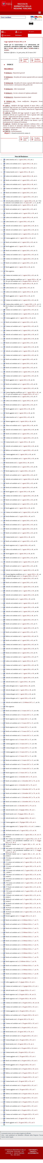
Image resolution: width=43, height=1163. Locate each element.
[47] (2, 355)
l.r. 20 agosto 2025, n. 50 (27, 398)
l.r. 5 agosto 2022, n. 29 (25, 834)
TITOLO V (9, 97)
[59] (2, 404)
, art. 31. (37, 805)
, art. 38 (37, 848)
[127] (2, 685)
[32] (2, 291)
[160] (2, 818)
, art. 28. (37, 793)
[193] (2, 957)
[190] (2, 944)
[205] (2, 1006)
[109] (2, 611)
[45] (2, 346)
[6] (1, 184)
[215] (2, 1048)
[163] (2, 830)
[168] (2, 852)
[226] (2, 1093)
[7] (1, 188)
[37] (2, 313)
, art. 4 (34, 826)
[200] (2, 986)
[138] (2, 727)
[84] (2, 508)
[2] (1, 167)
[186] (2, 928)
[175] (2, 882)
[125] (2, 677)
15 (35, 206)
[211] (2, 1031)
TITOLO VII (11, 105)
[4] (1, 176)
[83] (2, 503)
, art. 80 (36, 977)
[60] (2, 408)
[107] (2, 603)
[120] (2, 656)
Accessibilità (33, 1157)
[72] (2, 458)
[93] (2, 545)
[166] (2, 842)
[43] (2, 338)
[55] (2, 388)
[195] (2, 965)
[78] (2, 483)
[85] (2, 512)
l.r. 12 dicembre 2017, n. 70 (24, 780)
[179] (2, 899)
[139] (2, 731)
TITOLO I (9, 76)
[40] (2, 326)
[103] (2, 586)
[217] (2, 1056)
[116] (2, 640)
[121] (2, 661)
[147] (2, 764)
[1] (1, 163)
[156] (2, 801)
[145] (2, 756)
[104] (2, 590)
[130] (2, 698)
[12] (2, 209)
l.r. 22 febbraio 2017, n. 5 (28, 706)
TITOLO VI (9, 101)
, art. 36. (34, 834)
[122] (2, 665)
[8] (1, 192)
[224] (2, 1085)
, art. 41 (38, 899)
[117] (2, 644)
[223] (2, 1081)
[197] (2, 973)
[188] (2, 936)
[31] (2, 287)
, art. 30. (37, 801)
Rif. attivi (18, 35)
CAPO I (7, 109)
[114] (2, 632)
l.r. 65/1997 (20, 52)
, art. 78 (36, 961)
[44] (2, 342)
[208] (2, 1019)
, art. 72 (36, 928)
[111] (2, 619)
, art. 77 (36, 952)
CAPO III (8, 122)
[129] (2, 694)
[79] (2, 487)
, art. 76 (36, 948)
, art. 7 (36, 580)
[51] (2, 371)
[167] (2, 848)
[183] (2, 915)
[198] (2, 977)
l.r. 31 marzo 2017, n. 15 (31, 310)
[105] (2, 594)
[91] (2, 537)
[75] (2, 470)
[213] (2, 1039)
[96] (2, 557)
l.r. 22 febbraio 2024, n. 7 (27, 924)
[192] (2, 953)
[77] (2, 479)
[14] (2, 217)
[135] (2, 714)
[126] (2, 681)
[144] (2, 751)
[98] (2, 565)
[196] (2, 969)
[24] (2, 258)
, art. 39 (37, 857)
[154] (2, 793)
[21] (2, 246)
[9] (1, 196)
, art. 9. (35, 1114)
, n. (33, 206)
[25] (2, 262)
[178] (2, 895)
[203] (2, 998)
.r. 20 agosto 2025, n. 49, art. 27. (30, 285)
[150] (2, 776)
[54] (2, 384)
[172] (2, 870)
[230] (2, 1110)
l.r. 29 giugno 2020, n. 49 (24, 813)
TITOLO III (9, 86)
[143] (2, 747)
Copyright (33, 1153)
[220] (2, 1068)
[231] (2, 1114)
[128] (2, 689)
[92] (2, 541)
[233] (2, 1122)
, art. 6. (36, 1072)
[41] (2, 330)
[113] (2, 627)
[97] (2, 561)
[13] (2, 213)
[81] (2, 495)
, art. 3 (33, 822)
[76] (2, 475)
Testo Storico (5, 39)
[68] (2, 441)
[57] (2, 396)
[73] (2, 462)
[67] (2, 437)
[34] (2, 300)
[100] (2, 574)
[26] (2, 267)
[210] (2, 1027)
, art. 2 (32, 817)
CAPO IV (7, 127)
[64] (2, 425)
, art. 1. (36, 981)
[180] (2, 903)
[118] (2, 648)
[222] (2, 1077)
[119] (2, 652)
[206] (2, 1010)
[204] (2, 1002)
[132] (2, 706)
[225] (2, 1089)
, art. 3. (37, 398)
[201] (2, 990)
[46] (2, 351)
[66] (2, 433)
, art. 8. (36, 1097)
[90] (2, 532)
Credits (33, 1155)
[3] (1, 171)
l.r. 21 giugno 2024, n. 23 (26, 981)
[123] (2, 669)
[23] (2, 254)
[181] (2, 907)
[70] (2, 450)
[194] (2, 961)
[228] (2, 1101)
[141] (2, 739)
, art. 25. (34, 780)
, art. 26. (37, 784)
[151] (2, 780)
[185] (2, 924)
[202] (2, 994)
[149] (2, 772)
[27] (2, 271)
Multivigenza (18, 39)
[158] (2, 809)
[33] (2, 295)
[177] (2, 891)
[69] (2, 446)
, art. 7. (36, 1076)
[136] (2, 718)
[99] (2, 570)
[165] (2, 838)
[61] (2, 413)
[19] (2, 238)
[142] (2, 743)
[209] (2, 1023)
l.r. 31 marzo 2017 (27, 206)
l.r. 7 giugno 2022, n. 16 (23, 830)
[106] (2, 599)
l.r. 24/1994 (10, 52)
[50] (2, 367)
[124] (2, 673)
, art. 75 (36, 944)
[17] (2, 229)
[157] (2, 805)
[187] (2, 932)
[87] (2, 520)
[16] (2, 225)
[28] (2, 275)
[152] (2, 785)
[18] (2, 233)
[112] (2, 623)
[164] (2, 834)
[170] (2, 862)
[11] (2, 205)
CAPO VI (7, 135)
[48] (2, 359)
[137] (2, 723)
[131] (2, 702)
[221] (2, 1072)
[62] (2, 417)
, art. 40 (39, 874)
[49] (2, 363)
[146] (2, 760)
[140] (2, 735)
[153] (2, 789)
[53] (2, 379)
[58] (2, 400)
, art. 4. (14, 846)
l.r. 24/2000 (30, 52)
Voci (3, 35)
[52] (2, 375)
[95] (2, 553)
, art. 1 (33, 813)
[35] (2, 304)
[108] (2, 607)
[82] (2, 499)
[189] (2, 940)
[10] (2, 200)
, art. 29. (37, 797)
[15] (2, 221)
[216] (2, 1052)
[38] (2, 317)
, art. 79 (36, 973)
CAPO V (7, 133)
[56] (2, 392)
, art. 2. (33, 994)
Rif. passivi (31, 35)
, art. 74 (36, 940)
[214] (2, 1044)
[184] (2, 920)
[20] (2, 242)
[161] (2, 822)
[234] (2, 1126)
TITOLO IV (9, 92)
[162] (2, 826)
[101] (2, 578)
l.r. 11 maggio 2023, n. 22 (25, 919)
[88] (2, 524)
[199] (2, 982)
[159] (2, 813)
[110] (2, 615)
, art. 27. (34, 789)
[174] (2, 878)
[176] (2, 886)
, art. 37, (38, 838)
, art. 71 (36, 924)
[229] (2, 1106)
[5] (1, 180)
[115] (2, 636)
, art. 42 (38, 907)
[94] (2, 549)
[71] (2, 454)
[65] (2, 429)
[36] (2, 308)
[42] (2, 334)
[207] (2, 1015)
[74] (2, 466)
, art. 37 (39, 842)
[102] (2, 582)
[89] (2, 528)
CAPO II (8, 116)
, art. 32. (34, 809)
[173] (2, 874)
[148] (2, 768)
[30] (2, 283)
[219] (2, 1064)
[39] (2, 322)
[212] (2, 1035)
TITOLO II (9, 81)
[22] (2, 250)
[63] (2, 421)
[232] (2, 1118)
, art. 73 (36, 936)
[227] (2, 1097)
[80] (2, 491)
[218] (2, 1060)
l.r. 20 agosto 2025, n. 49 (24, 998)
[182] (2, 911)
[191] (2, 948)
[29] (2, 279)
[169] (2, 858)
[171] (2, 866)
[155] (2, 797)
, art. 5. (14, 856)
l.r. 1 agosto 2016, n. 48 (23, 163)
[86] (2, 516)
